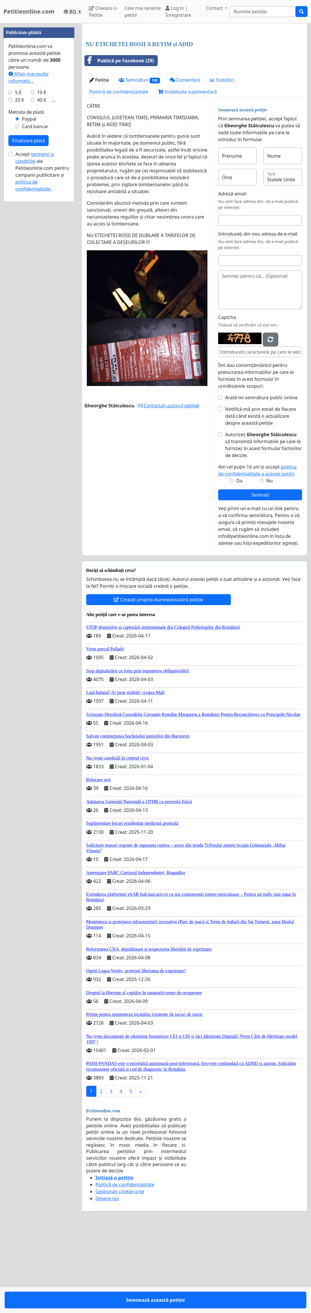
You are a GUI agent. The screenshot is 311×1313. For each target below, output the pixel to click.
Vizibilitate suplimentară (187, 172)
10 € (41, 265)
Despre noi (107, 1279)
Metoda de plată (26, 285)
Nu (269, 561)
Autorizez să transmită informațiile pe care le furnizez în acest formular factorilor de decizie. (263, 525)
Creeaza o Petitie (103, 11)
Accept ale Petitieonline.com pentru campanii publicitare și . (42, 344)
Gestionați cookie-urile (119, 1272)
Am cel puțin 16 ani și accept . (257, 551)
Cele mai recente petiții (142, 11)
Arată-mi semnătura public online (261, 478)
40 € (41, 273)
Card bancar (35, 299)
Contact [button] (215, 8)
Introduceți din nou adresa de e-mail (257, 315)
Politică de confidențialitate (118, 172)
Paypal (29, 292)
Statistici (222, 161)
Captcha (227, 398)
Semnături (139, 161)
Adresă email (232, 274)
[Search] (263, 11)
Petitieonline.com (28, 11)
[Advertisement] (194, 73)
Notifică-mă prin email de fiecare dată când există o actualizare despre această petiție (260, 497)
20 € (19, 273)
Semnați (260, 575)
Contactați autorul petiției (168, 486)
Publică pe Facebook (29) (119, 141)
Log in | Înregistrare (178, 11)
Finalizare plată (28, 314)
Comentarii (185, 161)
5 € (18, 265)
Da (239, 561)
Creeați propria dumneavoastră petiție (158, 680)
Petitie (99, 161)
